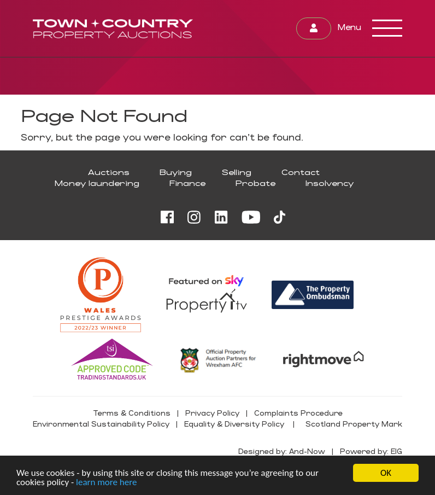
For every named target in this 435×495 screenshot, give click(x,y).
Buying (176, 172)
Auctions (109, 172)
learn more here (106, 482)
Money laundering (97, 183)
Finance (187, 183)
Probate (255, 183)
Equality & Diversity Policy (234, 423)
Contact (300, 172)
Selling (236, 172)
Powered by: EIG (371, 451)
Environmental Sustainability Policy (101, 423)
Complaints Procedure (298, 412)
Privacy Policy (212, 412)
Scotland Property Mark (353, 423)
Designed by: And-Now (281, 451)
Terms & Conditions (132, 412)
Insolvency (329, 183)
